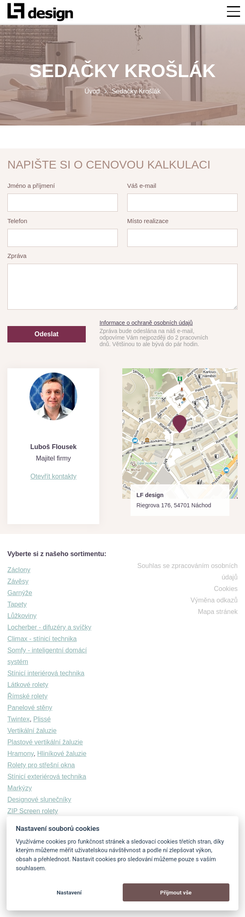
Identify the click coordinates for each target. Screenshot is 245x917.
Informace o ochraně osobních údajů (145, 322)
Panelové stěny (29, 707)
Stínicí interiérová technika (46, 673)
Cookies (226, 588)
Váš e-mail (141, 185)
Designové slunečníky (39, 799)
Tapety (17, 604)
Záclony (18, 569)
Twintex (18, 719)
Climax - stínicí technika (42, 638)
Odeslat (46, 334)
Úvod (92, 91)
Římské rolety (27, 696)
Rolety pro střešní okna (41, 765)
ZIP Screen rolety (32, 811)
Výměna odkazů (214, 600)
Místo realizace (148, 220)
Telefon (17, 220)
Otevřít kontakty (53, 476)
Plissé (42, 719)
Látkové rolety (27, 684)
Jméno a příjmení (31, 185)
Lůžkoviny (22, 615)
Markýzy (19, 788)
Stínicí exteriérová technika (46, 776)
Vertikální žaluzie (32, 730)
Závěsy (18, 581)
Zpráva (17, 255)
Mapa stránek (218, 611)
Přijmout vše (176, 892)
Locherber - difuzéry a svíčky (49, 627)
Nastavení (69, 892)
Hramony (20, 753)
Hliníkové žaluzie (62, 753)
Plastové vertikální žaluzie (45, 742)
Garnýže (19, 592)
